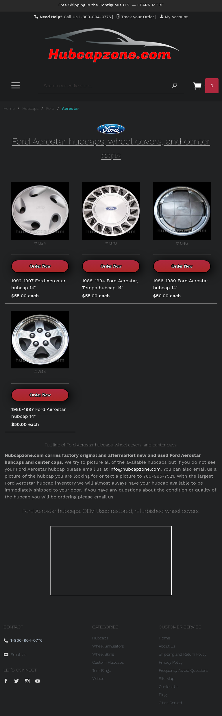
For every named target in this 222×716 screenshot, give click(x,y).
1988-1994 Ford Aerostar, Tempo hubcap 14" (110, 284)
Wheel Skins (103, 654)
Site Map (166, 678)
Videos (98, 678)
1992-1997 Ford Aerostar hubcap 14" (38, 284)
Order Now (40, 266)
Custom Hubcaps (108, 662)
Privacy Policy (171, 662)
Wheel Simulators (108, 646)
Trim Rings (101, 670)
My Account (174, 16)
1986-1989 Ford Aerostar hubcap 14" (180, 284)
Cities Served (170, 702)
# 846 (182, 214)
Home (9, 108)
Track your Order (135, 16)
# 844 (40, 342)
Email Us (18, 654)
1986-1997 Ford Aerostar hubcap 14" (38, 413)
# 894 (40, 214)
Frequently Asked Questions (183, 670)
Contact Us (169, 686)
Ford (50, 108)
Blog (163, 694)
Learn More (150, 5)
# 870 (111, 214)
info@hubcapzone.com (135, 469)
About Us (167, 646)
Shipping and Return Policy (183, 654)
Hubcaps (30, 108)
